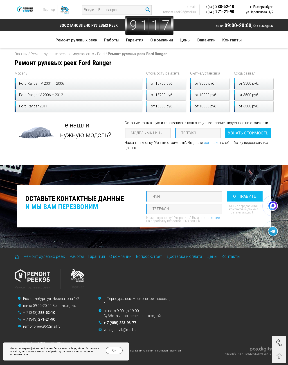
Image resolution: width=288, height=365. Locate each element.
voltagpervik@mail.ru (120, 330)
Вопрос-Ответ (149, 256)
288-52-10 (218, 6)
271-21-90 (218, 11)
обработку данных (56, 351)
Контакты (232, 40)
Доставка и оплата (184, 256)
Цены (185, 40)
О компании (161, 40)
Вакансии (206, 40)
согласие (211, 143)
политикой (79, 351)
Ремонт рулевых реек (76, 40)
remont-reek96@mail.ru (179, 12)
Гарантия (135, 40)
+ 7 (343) (39, 313)
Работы (111, 40)
